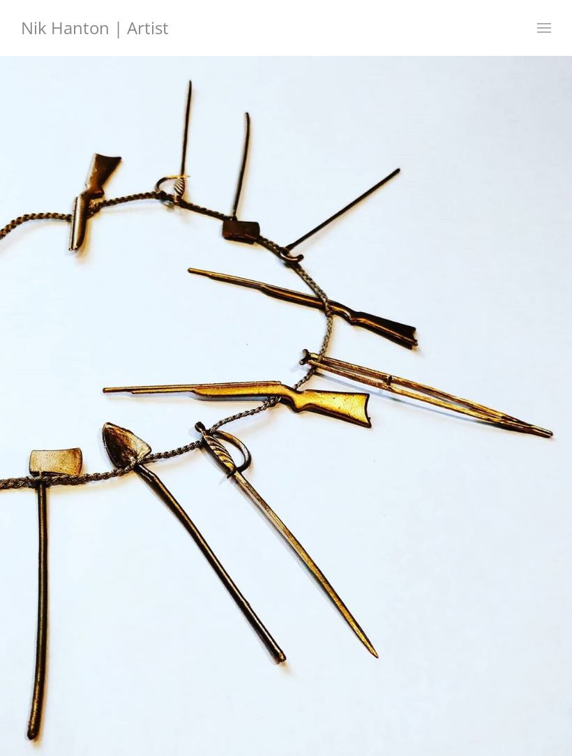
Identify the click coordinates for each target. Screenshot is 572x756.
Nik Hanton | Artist (95, 27)
